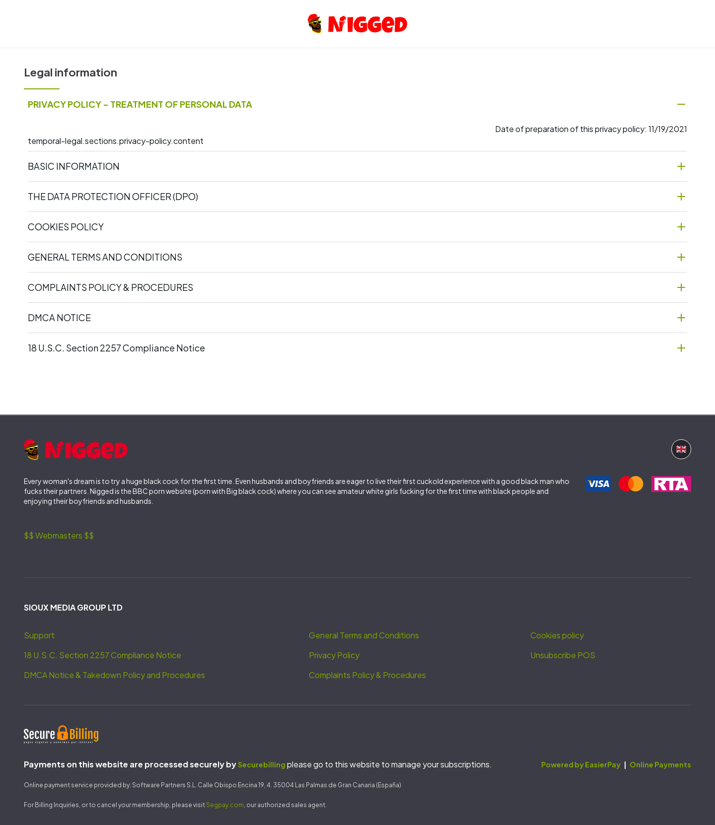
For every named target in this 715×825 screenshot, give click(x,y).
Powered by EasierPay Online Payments (616, 764)
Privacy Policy (334, 655)
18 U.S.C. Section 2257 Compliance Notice (102, 655)
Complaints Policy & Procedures (367, 675)
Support (39, 635)
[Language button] (681, 449)
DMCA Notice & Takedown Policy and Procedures (114, 675)
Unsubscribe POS (562, 655)
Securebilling (262, 764)
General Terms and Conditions (364, 635)
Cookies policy (557, 635)
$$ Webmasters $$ (59, 535)
